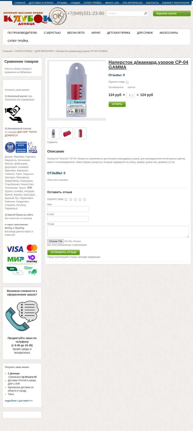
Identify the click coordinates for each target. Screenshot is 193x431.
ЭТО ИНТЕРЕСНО (132, 3)
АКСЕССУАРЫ (169, 32)
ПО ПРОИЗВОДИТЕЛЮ (22, 32)
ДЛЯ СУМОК (145, 32)
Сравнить (52, 142)
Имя (49, 204)
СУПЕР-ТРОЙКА (93, 3)
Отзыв (50, 224)
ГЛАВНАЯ (20, 3)
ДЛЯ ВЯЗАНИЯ (44, 51)
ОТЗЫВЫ (62, 3)
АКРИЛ (95, 32)
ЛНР (29, 187)
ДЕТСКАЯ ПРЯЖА (118, 32)
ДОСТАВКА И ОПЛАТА (41, 3)
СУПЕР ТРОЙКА (18, 40)
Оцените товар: (117, 81)
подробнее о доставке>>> (19, 400)
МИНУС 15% (112, 3)
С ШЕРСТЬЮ (52, 32)
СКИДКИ (75, 3)
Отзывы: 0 (117, 75)
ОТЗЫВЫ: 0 (56, 173)
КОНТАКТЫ (152, 3)
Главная (7, 51)
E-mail (50, 214)
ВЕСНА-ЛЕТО (76, 32)
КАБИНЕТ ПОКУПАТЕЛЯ (175, 3)
